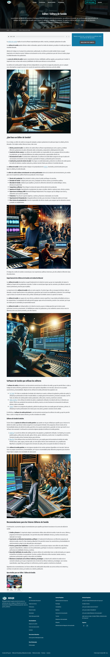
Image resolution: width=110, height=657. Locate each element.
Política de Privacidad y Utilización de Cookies (21, 653)
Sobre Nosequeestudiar (34, 616)
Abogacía (57, 622)
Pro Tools (12, 393)
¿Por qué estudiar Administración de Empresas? (92, 601)
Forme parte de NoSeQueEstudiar (36, 638)
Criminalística (58, 607)
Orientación (61, 2)
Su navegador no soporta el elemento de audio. (39, 36)
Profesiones (42, 2)
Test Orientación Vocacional (34, 601)
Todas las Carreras (33, 604)
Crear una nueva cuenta (34, 627)
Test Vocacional (90, 2)
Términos (43, 653)
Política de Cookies (36, 653)
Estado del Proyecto (6, 653)
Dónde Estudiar (51, 2)
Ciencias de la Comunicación (61, 613)
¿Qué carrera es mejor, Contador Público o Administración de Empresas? (94, 617)
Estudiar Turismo (86, 604)
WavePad (12, 439)
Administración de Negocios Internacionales (65, 625)
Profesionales (32, 645)
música (45, 167)
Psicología (58, 604)
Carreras (34, 2)
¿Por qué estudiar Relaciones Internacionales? (92, 613)
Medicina (57, 610)
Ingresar (100, 2)
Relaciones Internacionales (61, 619)
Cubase (11, 406)
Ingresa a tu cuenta (33, 624)
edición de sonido (12, 41)
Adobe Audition (13, 400)
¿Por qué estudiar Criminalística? (89, 610)
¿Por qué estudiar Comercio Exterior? (90, 607)
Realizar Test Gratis (87, 42)
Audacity (12, 433)
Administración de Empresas (62, 601)
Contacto (31, 630)
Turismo (57, 616)
